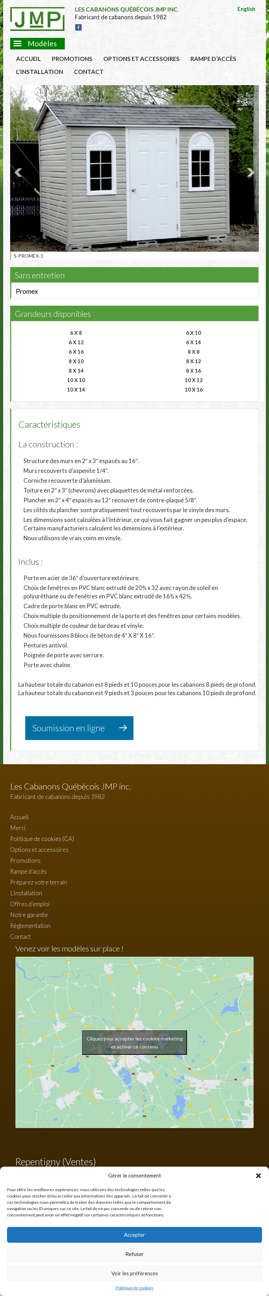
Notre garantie (29, 914)
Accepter (134, 1234)
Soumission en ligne (68, 727)
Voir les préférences (134, 1273)
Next (249, 172)
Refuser (134, 1254)
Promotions (72, 58)
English (246, 9)
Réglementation (30, 925)
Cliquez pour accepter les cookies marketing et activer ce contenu (135, 1043)
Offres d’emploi (30, 904)
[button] (258, 1175)
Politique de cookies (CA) (42, 838)
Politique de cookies (134, 1287)
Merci (18, 828)
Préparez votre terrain (38, 882)
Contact (89, 71)
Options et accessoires (141, 58)
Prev (19, 172)
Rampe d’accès (213, 58)
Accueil (28, 58)
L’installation (39, 71)
